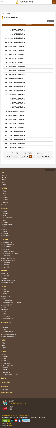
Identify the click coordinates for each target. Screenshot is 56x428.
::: (1, 1)
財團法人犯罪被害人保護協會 (8, 365)
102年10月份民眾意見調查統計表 (16, 139)
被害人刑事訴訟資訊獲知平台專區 (9, 374)
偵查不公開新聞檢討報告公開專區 (9, 253)
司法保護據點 (4, 356)
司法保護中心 (4, 358)
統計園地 (4, 340)
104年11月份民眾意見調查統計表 (16, 38)
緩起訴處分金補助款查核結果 (8, 336)
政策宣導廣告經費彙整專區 (8, 258)
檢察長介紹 (4, 175)
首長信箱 (27, 415)
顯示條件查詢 (28, 24)
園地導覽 (4, 343)
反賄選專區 (4, 229)
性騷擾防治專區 (5, 264)
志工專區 (3, 307)
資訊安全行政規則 (5, 262)
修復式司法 (4, 369)
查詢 (54, 2)
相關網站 (4, 347)
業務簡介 (4, 182)
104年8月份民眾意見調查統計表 (16, 50)
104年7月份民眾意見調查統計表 (16, 54)
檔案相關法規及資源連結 (7, 282)
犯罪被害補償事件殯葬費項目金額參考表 (11, 302)
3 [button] (24, 156)
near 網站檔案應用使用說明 (8, 280)
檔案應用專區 (4, 270)
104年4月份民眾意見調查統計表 (16, 66)
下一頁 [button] (41, 156)
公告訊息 (3, 329)
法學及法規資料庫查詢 (6, 217)
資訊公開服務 (4, 239)
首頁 (3, 13)
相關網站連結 (4, 386)
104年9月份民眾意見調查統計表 (16, 46)
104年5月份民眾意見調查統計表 (16, 62)
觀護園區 (3, 354)
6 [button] (33, 156)
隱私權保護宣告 (14, 415)
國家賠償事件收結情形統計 (8, 251)
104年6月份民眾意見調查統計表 (16, 58)
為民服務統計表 (5, 298)
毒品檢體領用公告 (5, 202)
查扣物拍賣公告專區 (6, 392)
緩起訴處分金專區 (6, 322)
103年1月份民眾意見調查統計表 (16, 127)
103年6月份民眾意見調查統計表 (16, 107)
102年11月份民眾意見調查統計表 (16, 135)
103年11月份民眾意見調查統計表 (16, 87)
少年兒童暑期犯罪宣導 (6, 224)
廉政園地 (3, 226)
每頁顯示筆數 (30, 153)
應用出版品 (4, 278)
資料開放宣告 (21, 415)
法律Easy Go (4, 211)
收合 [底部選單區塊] (50, 169)
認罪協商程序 (4, 233)
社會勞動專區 (4, 367)
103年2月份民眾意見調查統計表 (16, 123)
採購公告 (3, 193)
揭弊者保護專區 (5, 235)
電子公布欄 (4, 188)
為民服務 (8, 13)
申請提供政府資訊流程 (6, 242)
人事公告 (3, 195)
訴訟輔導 (3, 311)
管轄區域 (4, 179)
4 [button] (27, 156)
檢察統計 (4, 345)
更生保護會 (4, 360)
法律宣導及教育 (5, 208)
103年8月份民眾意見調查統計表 (16, 99)
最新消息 (3, 191)
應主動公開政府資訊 (6, 246)
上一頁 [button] (13, 156)
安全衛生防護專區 (5, 267)
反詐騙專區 (4, 231)
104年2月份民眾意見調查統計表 (16, 74)
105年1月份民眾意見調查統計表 (16, 30)
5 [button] (30, 156)
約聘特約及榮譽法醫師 (6, 305)
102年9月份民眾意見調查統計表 (16, 143)
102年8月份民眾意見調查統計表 (16, 147)
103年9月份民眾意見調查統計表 (16, 95)
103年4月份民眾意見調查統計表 (16, 115)
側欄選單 (2, 2)
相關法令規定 (4, 327)
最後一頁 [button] (47, 156)
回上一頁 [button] (51, 21)
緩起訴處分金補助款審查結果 (8, 334)
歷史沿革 (4, 177)
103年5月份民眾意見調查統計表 (16, 111)
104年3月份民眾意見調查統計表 (16, 70)
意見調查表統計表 (11, 17)
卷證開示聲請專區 (5, 316)
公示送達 (3, 204)
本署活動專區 (4, 197)
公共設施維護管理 (5, 255)
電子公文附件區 (5, 382)
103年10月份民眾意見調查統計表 (16, 91)
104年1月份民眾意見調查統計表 (16, 78)
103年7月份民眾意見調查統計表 (16, 103)
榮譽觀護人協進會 (5, 363)
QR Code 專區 (4, 309)
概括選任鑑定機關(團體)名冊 (8, 260)
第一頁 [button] (8, 156)
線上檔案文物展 (5, 276)
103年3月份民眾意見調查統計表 (16, 119)
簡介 (3, 172)
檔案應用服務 (4, 273)
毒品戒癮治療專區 (5, 372)
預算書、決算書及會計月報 (8, 244)
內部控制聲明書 (5, 249)
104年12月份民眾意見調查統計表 (16, 34)
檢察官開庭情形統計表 (6, 300)
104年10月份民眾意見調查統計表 (16, 42)
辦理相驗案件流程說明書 (7, 318)
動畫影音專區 (4, 222)
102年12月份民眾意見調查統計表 (16, 131)
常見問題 (3, 220)
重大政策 (3, 378)
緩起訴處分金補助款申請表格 (8, 331)
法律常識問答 (4, 213)
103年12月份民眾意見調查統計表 (16, 82)
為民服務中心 (4, 289)
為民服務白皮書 (5, 291)
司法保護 (3, 351)
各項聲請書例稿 (5, 314)
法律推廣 (3, 215)
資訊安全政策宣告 (6, 415)
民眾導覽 (4, 184)
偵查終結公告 (4, 200)
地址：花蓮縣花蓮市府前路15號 (17, 403)
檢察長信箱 (4, 293)
